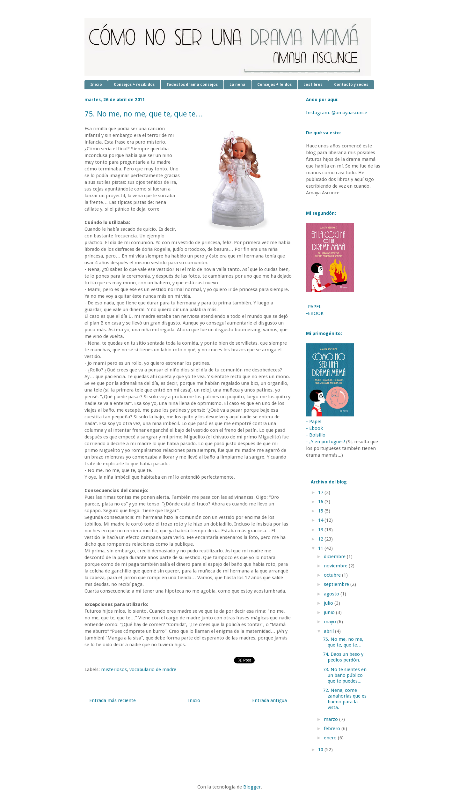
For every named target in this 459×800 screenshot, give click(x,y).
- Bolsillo (315, 435)
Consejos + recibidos (134, 84)
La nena (237, 84)
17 (321, 492)
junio (330, 612)
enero (331, 738)
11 (321, 548)
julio (329, 603)
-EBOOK (315, 313)
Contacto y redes (351, 84)
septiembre (337, 584)
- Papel (313, 421)
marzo (331, 719)
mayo (330, 621)
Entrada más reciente (112, 700)
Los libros (312, 84)
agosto (332, 594)
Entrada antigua (269, 700)
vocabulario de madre (152, 669)
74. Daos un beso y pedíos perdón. (343, 657)
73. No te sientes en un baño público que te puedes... (345, 675)
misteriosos (114, 669)
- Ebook (314, 428)
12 (321, 539)
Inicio (96, 84)
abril (329, 631)
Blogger (252, 787)
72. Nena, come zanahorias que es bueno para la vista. (345, 698)
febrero (332, 728)
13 (321, 530)
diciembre (335, 556)
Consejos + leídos (274, 84)
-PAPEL (313, 307)
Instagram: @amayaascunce (336, 113)
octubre (333, 575)
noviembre (336, 566)
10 (321, 749)
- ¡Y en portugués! (325, 442)
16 (321, 502)
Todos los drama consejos (192, 84)
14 (321, 520)
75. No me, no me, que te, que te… (343, 642)
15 (321, 511)
